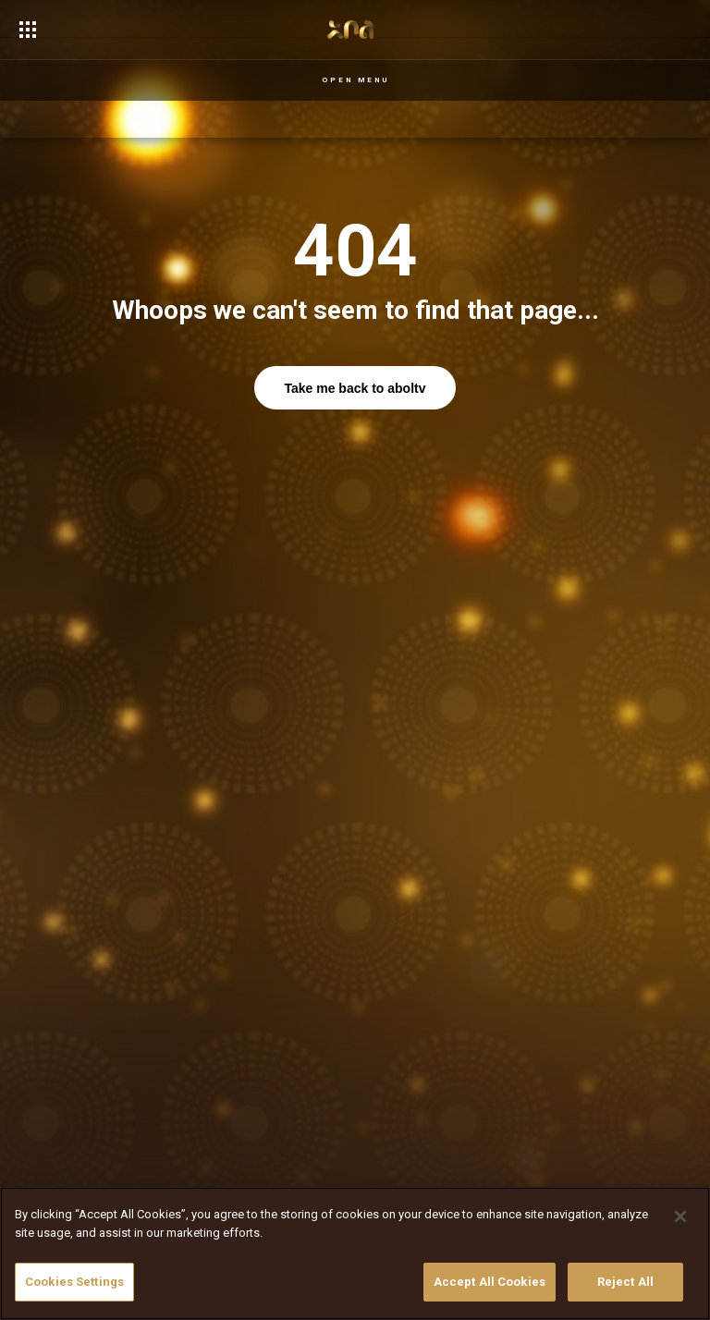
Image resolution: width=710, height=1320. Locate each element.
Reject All (625, 1282)
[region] (355, 1253)
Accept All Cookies (489, 1282)
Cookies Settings (74, 1282)
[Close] (680, 1216)
